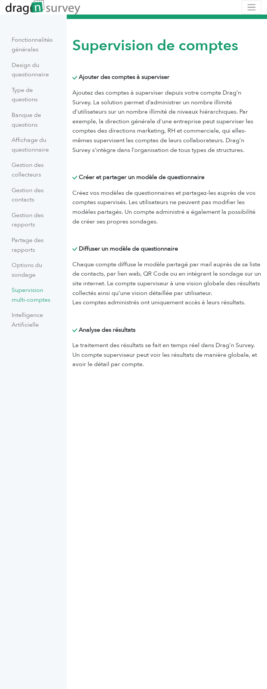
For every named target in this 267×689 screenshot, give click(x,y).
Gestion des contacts (28, 195)
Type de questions (25, 95)
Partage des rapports (28, 245)
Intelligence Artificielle (27, 320)
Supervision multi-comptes (31, 295)
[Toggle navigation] (251, 7)
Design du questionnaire (30, 70)
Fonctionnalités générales (32, 45)
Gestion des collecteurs (28, 170)
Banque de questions (26, 120)
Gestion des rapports (28, 220)
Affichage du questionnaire (30, 145)
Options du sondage (27, 270)
